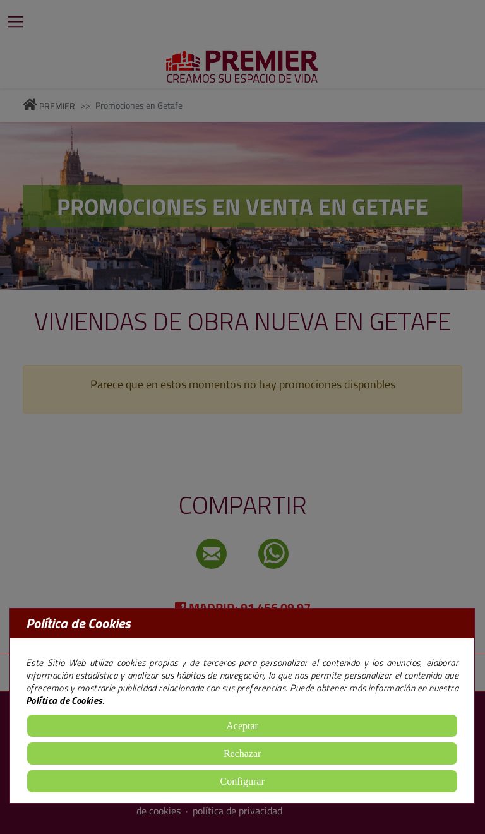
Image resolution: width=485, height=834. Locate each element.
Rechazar (242, 753)
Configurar (242, 781)
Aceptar (242, 725)
